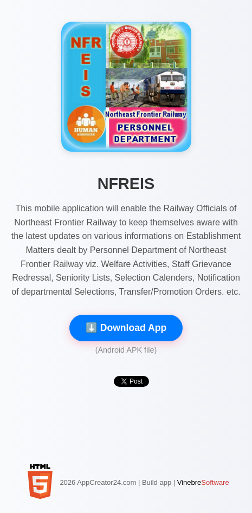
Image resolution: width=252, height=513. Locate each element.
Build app (156, 482)
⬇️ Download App (126, 327)
